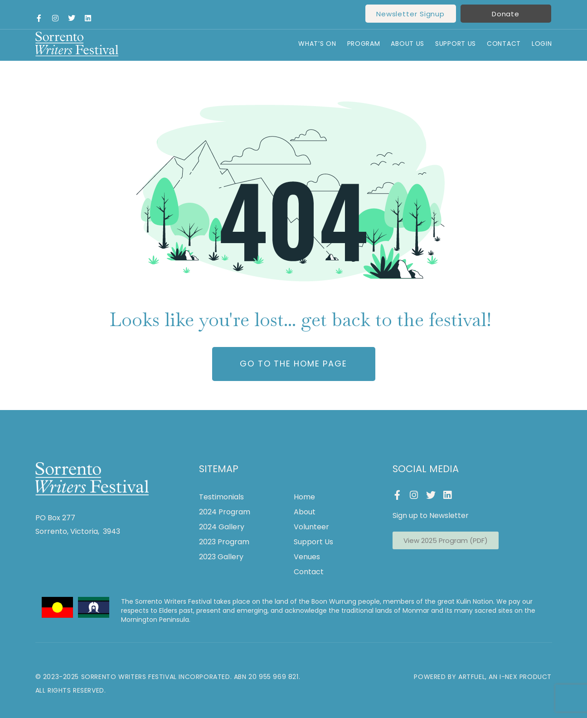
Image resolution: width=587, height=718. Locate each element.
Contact (504, 44)
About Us (407, 44)
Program (363, 44)
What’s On (317, 44)
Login (542, 44)
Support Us (455, 44)
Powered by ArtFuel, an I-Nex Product (483, 676)
